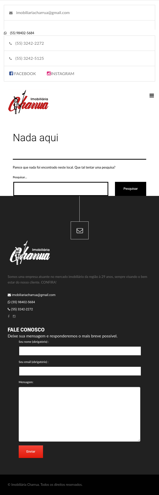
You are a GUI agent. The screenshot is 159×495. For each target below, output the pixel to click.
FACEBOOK (22, 73)
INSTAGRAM (60, 73)
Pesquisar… (20, 177)
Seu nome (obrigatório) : (34, 341)
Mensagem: (26, 382)
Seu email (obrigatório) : (33, 361)
